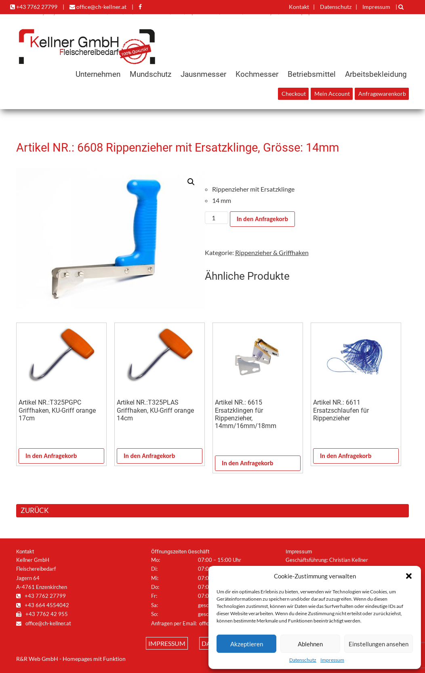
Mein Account (332, 94)
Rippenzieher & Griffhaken (272, 252)
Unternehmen (98, 74)
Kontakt (299, 6)
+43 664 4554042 (42, 605)
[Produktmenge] (216, 217)
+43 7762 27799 (33, 6)
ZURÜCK (35, 510)
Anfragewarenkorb (382, 94)
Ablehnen (310, 644)
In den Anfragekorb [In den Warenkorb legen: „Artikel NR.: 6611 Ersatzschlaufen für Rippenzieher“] (345, 456)
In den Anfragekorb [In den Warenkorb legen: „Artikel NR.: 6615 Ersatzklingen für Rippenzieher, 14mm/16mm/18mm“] (247, 463)
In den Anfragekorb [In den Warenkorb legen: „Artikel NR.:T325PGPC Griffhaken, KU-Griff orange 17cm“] (51, 456)
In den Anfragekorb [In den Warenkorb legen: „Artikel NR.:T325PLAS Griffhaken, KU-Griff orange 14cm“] (149, 456)
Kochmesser (257, 74)
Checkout (294, 94)
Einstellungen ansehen (378, 644)
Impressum (332, 660)
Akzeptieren (246, 644)
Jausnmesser (203, 74)
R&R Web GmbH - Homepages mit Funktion (71, 659)
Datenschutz (302, 660)
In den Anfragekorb (262, 219)
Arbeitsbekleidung (376, 74)
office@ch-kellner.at (97, 6)
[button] (409, 576)
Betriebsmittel (312, 74)
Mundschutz (150, 74)
